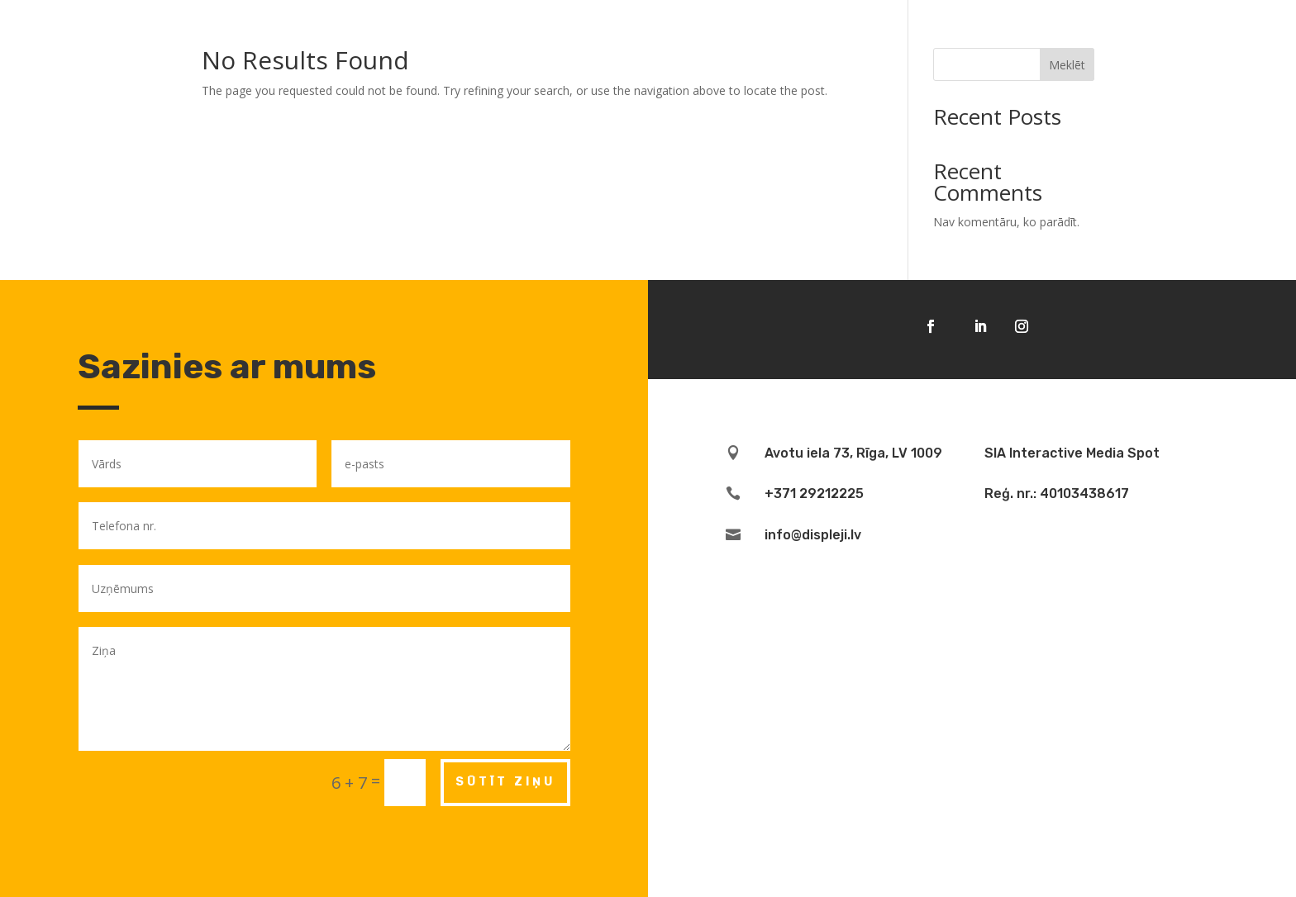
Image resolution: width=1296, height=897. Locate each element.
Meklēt (1067, 65)
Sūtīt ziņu (505, 782)
